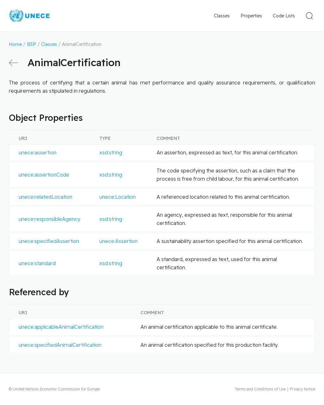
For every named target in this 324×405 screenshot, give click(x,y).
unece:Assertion (118, 241)
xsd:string (110, 152)
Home (15, 44)
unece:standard (37, 263)
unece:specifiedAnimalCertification (60, 345)
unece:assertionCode (44, 174)
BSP (31, 44)
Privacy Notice (302, 389)
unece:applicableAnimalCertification (61, 327)
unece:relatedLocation (45, 197)
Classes (222, 16)
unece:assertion (37, 152)
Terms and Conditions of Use (260, 389)
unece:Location (117, 197)
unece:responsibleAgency (49, 219)
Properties (251, 16)
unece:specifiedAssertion (49, 241)
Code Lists (284, 16)
